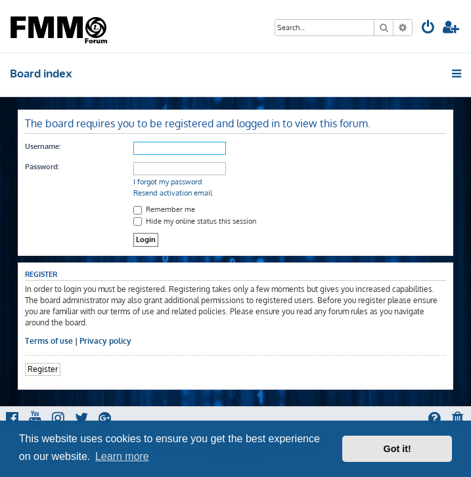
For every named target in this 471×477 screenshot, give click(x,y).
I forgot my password (167, 181)
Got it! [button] (397, 449)
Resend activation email (172, 192)
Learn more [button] (122, 456)
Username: (42, 146)
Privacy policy (105, 341)
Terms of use (49, 341)
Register (43, 369)
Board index (41, 73)
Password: (42, 166)
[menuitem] (428, 28)
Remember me (164, 209)
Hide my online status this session (194, 221)
